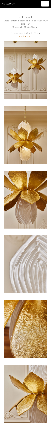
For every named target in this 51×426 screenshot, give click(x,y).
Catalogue (7, 4)
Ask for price (25, 36)
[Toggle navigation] (45, 4)
